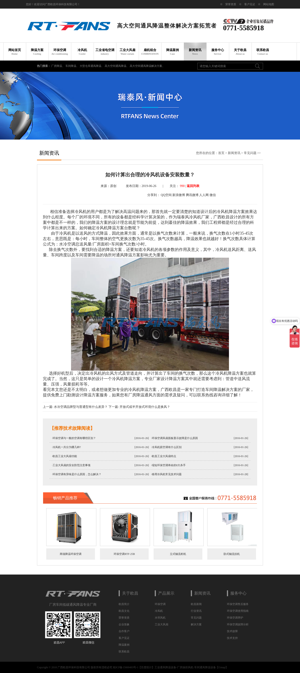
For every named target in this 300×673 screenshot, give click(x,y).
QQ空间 (166, 195)
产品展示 (166, 593)
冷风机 (82, 51)
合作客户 (124, 631)
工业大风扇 (127, 51)
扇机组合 (150, 51)
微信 (213, 195)
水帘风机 (160, 617)
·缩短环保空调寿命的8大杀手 (168, 465)
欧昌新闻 (196, 604)
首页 (221, 153)
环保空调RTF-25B (124, 554)
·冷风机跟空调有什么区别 (166, 447)
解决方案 (196, 624)
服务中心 (217, 51)
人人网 (204, 195)
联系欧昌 (263, 51)
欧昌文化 (124, 610)
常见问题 (250, 153)
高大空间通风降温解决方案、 (147, 66)
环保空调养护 (235, 617)
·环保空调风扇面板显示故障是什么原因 (174, 438)
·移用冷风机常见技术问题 (166, 474)
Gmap (222, 667)
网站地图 (268, 4)
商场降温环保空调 (70, 554)
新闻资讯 (195, 51)
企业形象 (124, 624)
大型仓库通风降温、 (92, 66)
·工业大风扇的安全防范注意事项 (71, 465)
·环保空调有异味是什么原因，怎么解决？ (76, 474)
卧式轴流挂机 (232, 554)
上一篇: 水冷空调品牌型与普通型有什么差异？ (75, 407)
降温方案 (37, 51)
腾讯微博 (192, 195)
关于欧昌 (240, 51)
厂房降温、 (58, 66)
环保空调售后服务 (238, 604)
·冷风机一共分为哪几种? (66, 447)
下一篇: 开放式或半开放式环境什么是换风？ (139, 407)
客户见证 (249, 4)
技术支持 (232, 638)
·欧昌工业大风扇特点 (163, 456)
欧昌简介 (124, 604)
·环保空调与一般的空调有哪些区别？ (74, 438)
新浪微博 (178, 195)
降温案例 (172, 51)
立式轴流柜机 (178, 554)
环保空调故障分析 (238, 624)
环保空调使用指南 (238, 610)
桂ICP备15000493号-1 (125, 667)
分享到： (153, 195)
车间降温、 (72, 66)
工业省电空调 (105, 51)
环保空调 (59, 51)
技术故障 (232, 631)
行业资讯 (196, 610)
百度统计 (146, 667)
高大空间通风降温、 (117, 66)
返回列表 (193, 186)
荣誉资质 (230, 4)
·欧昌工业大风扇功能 (64, 456)
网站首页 (14, 51)
